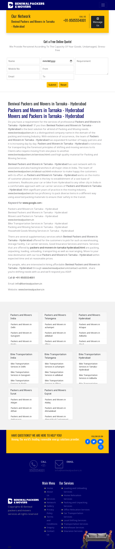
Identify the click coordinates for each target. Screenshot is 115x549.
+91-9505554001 (25, 277)
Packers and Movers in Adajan (21, 401)
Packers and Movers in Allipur (55, 343)
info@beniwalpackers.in (28, 283)
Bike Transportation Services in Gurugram (20, 373)
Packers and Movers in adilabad (55, 334)
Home (50, 488)
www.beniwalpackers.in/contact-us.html (64, 268)
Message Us (97, 22)
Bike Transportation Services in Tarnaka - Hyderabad (88, 366)
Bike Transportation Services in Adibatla (88, 376)
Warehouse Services (74, 527)
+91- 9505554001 (37, 468)
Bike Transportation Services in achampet (54, 365)
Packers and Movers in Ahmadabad (55, 409)
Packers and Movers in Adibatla (89, 334)
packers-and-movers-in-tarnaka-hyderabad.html (57, 247)
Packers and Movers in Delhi (21, 326)
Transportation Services (76, 523)
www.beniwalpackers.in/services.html (29, 154)
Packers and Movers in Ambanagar (21, 418)
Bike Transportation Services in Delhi (20, 365)
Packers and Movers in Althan (21, 409)
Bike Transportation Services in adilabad (54, 373)
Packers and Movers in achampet (55, 326)
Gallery (50, 506)
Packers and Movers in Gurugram (21, 334)
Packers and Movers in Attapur (89, 326)
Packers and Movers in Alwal (89, 343)
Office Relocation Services (77, 509)
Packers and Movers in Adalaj (55, 401)
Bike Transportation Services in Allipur (54, 382)
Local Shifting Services (75, 520)
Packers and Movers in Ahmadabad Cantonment (56, 418)
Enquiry (50, 527)
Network (51, 502)
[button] (87, 441)
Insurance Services (73, 531)
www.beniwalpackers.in (21, 132)
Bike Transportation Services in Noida (20, 382)
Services (51, 498)
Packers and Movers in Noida (21, 343)
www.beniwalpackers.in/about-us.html (29, 171)
